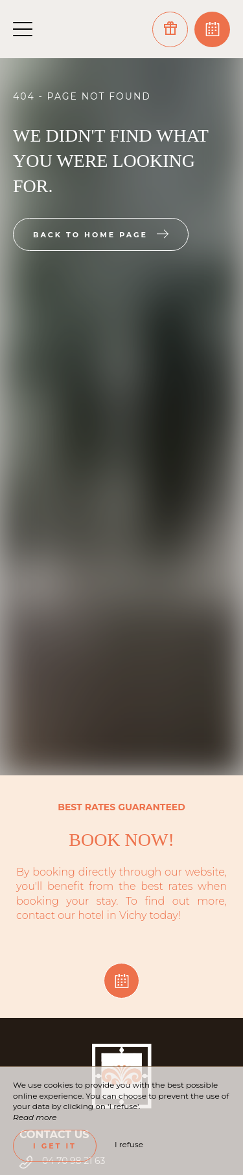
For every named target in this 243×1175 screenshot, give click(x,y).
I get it (54, 1145)
